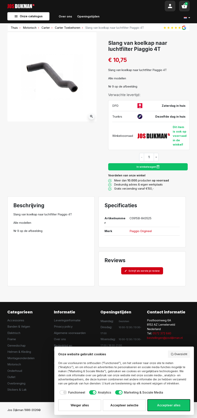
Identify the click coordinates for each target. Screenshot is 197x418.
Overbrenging (16, 383)
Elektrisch (13, 333)
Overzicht (179, 354)
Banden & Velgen (18, 326)
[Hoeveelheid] (149, 157)
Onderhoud (14, 371)
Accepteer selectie (124, 405)
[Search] (99, 6)
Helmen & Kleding (19, 352)
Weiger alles (80, 405)
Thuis (14, 27)
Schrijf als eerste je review (142, 270)
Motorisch (29, 27)
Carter (45, 27)
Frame (11, 339)
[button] (184, 6)
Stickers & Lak (17, 389)
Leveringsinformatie (67, 320)
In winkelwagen (148, 166)
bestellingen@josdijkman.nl (165, 338)
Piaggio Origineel (141, 231)
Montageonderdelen (21, 358)
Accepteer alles (168, 405)
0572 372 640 (162, 333)
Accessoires (15, 320)
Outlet (11, 377)
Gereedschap (16, 345)
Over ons (60, 339)
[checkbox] (71, 392)
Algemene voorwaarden (70, 333)
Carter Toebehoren (67, 27)
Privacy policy (63, 326)
